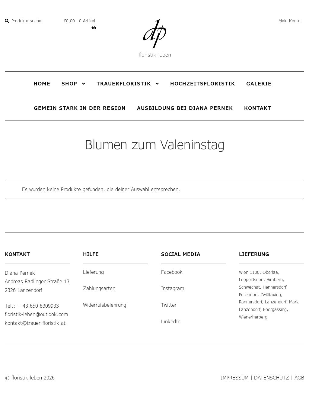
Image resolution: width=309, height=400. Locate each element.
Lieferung (93, 272)
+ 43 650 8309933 (38, 306)
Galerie (259, 83)
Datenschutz (271, 377)
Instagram (172, 288)
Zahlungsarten (99, 288)
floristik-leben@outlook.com (36, 314)
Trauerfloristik (124, 83)
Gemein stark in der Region (80, 108)
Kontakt (257, 108)
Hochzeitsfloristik (202, 83)
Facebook (172, 272)
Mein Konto (290, 20)
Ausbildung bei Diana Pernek (185, 108)
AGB (299, 377)
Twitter (169, 305)
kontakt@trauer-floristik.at (35, 323)
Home (41, 83)
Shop (69, 83)
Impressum (235, 377)
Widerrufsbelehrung (104, 305)
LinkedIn (170, 321)
